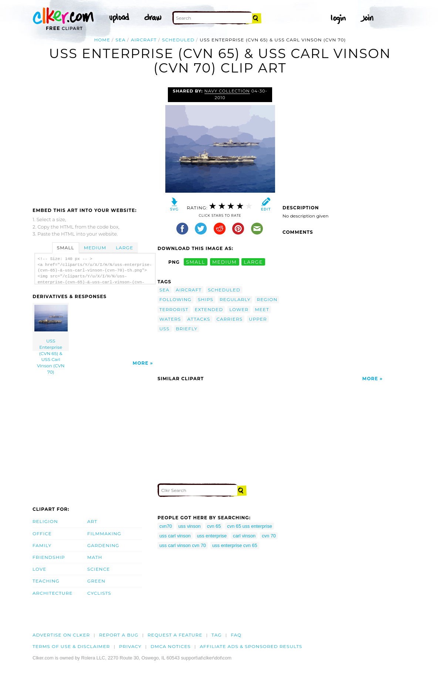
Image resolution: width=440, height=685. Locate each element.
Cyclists (99, 593)
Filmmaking (104, 533)
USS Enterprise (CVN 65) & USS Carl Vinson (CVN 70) (51, 328)
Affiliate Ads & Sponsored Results (251, 646)
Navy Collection (227, 91)
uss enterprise (212, 536)
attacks (198, 319)
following (175, 299)
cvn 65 (214, 526)
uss (164, 328)
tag (216, 635)
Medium (95, 247)
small (195, 262)
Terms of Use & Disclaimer (71, 646)
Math (94, 557)
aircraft (144, 40)
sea (120, 40)
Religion (45, 521)
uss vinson (189, 526)
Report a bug (119, 635)
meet (262, 309)
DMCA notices (170, 646)
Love (39, 569)
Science (98, 569)
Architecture (52, 593)
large (253, 262)
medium (224, 262)
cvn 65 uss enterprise (249, 526)
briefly (186, 328)
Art (92, 521)
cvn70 (165, 526)
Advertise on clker (61, 635)
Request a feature (175, 635)
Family (42, 545)
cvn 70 (269, 536)
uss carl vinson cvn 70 (182, 545)
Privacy (130, 646)
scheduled (178, 40)
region (267, 299)
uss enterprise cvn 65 (234, 545)
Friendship (49, 557)
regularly (235, 299)
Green (96, 581)
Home (102, 40)
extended (209, 309)
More (141, 363)
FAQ (236, 635)
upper (258, 319)
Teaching (46, 581)
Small (65, 247)
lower (238, 309)
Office (42, 533)
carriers (230, 319)
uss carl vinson (175, 536)
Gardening (103, 545)
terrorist (174, 309)
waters (170, 319)
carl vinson (244, 536)
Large (124, 247)
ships (205, 299)
